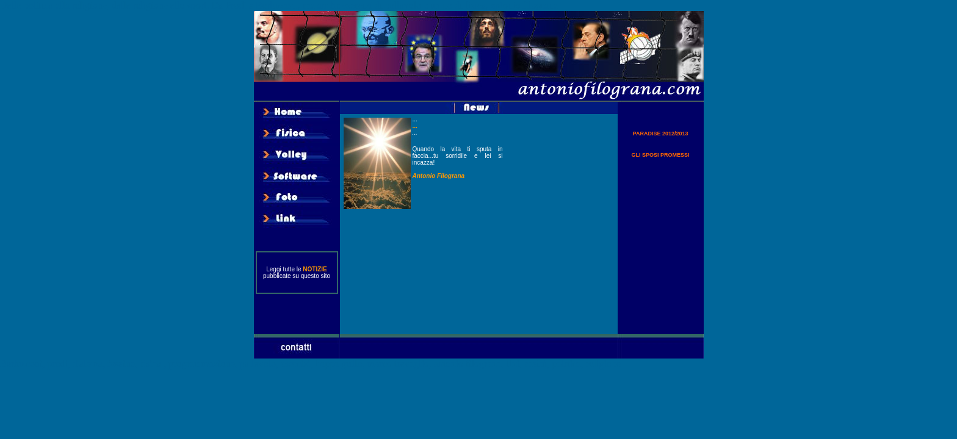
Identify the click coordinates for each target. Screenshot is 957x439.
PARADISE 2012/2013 (660, 133)
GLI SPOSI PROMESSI (660, 155)
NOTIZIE (315, 269)
